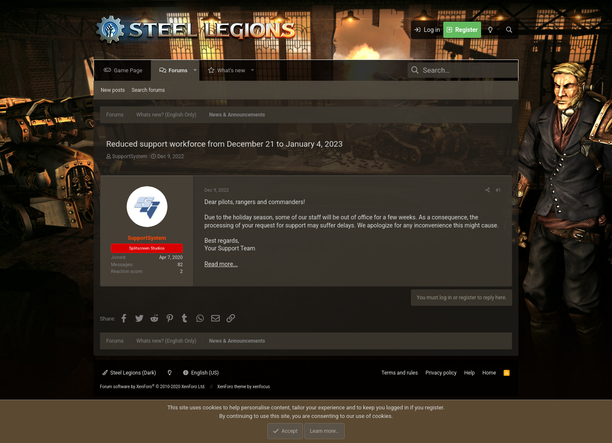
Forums (179, 70)
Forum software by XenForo (152, 386)
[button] (196, 70)
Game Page (130, 70)
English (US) (201, 373)
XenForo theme (231, 386)
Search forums (148, 90)
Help (469, 373)
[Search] (509, 29)
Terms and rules (399, 373)
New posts (113, 90)
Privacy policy (440, 373)
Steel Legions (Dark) (129, 373)
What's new (233, 70)
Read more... (221, 264)
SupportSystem (129, 156)
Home (489, 373)
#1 (498, 190)
